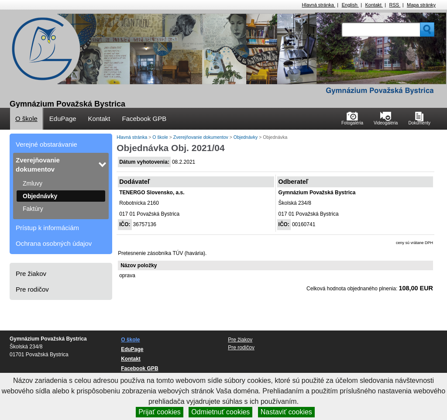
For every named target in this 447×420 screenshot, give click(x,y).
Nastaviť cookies (286, 412)
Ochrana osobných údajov (54, 243)
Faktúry (33, 208)
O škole (26, 118)
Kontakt (374, 4)
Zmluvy (32, 183)
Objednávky (40, 196)
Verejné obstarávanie (46, 144)
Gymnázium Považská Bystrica (67, 104)
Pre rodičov (32, 289)
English (350, 4)
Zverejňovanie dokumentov (38, 164)
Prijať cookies (159, 412)
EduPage (62, 118)
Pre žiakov (31, 273)
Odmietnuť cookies (220, 412)
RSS (395, 4)
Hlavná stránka (318, 4)
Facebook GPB (144, 118)
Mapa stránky (421, 4)
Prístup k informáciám (47, 227)
